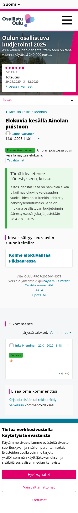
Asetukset (39, 500)
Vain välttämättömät (39, 487)
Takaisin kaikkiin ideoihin (26, 112)
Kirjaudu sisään (20, 399)
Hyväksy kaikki (39, 474)
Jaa (39, 290)
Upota (39, 295)
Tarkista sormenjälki (39, 285)
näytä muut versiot (56, 281)
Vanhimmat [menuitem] (59, 332)
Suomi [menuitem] (9, 4)
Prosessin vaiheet (18, 86)
